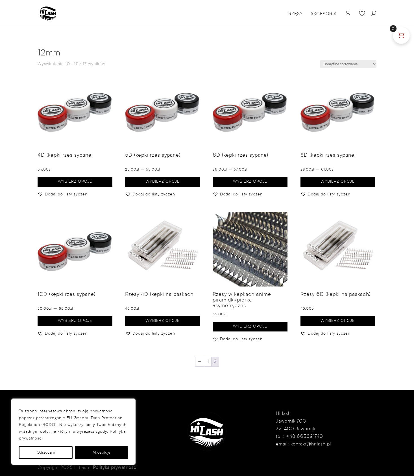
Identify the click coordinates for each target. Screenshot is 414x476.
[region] (73, 432)
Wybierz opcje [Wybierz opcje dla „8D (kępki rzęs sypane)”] (338, 182)
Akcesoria (323, 14)
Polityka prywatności (115, 468)
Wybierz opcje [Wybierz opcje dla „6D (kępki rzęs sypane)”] (250, 182)
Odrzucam (46, 453)
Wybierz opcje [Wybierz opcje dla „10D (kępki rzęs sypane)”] (75, 321)
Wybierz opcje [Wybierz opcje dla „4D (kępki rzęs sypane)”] (75, 182)
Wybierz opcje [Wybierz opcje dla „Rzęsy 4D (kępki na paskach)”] (162, 321)
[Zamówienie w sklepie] (348, 64)
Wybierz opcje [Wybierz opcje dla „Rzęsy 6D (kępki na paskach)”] (338, 321)
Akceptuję (101, 453)
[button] (63, 194)
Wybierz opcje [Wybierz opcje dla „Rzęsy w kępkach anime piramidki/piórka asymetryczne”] (250, 326)
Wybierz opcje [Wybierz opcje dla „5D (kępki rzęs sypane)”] (162, 182)
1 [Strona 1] (208, 361)
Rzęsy (295, 14)
